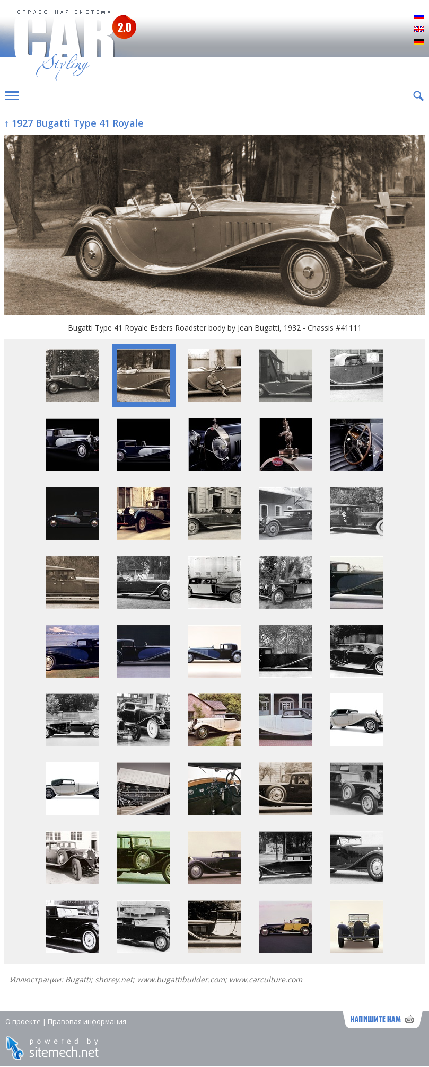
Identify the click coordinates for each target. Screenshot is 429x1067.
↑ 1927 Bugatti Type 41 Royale (74, 123)
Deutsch (419, 42)
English (419, 29)
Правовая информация (87, 1021)
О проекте (23, 1021)
